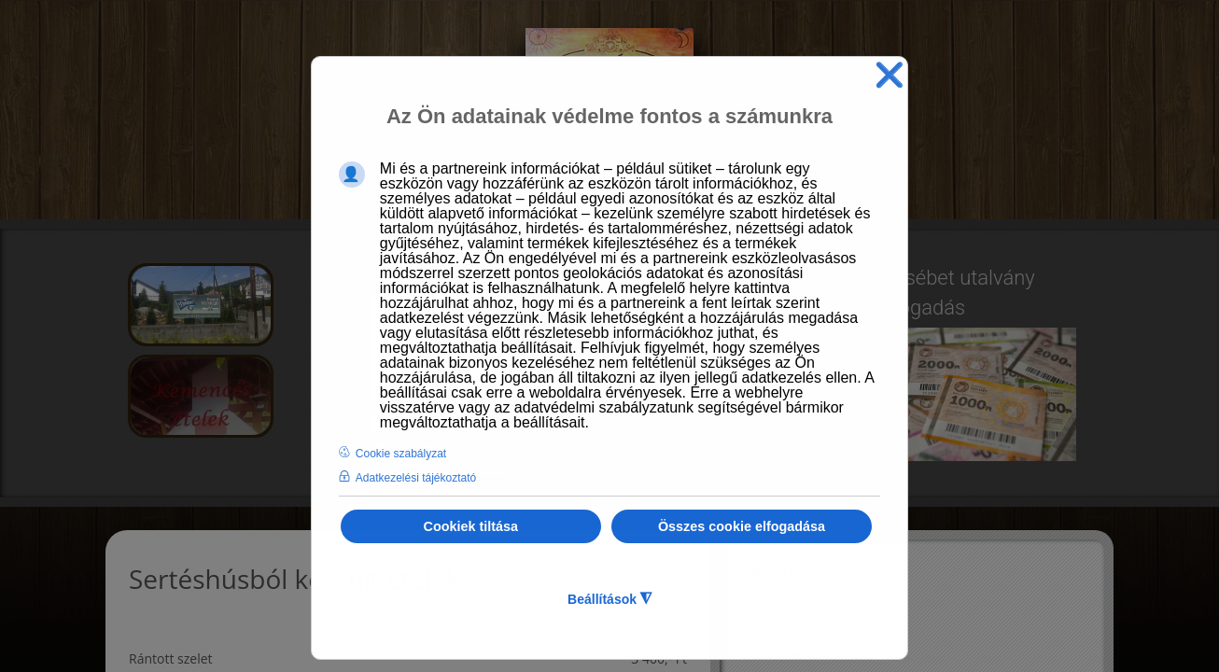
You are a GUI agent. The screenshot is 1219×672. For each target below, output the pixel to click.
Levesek (780, 606)
